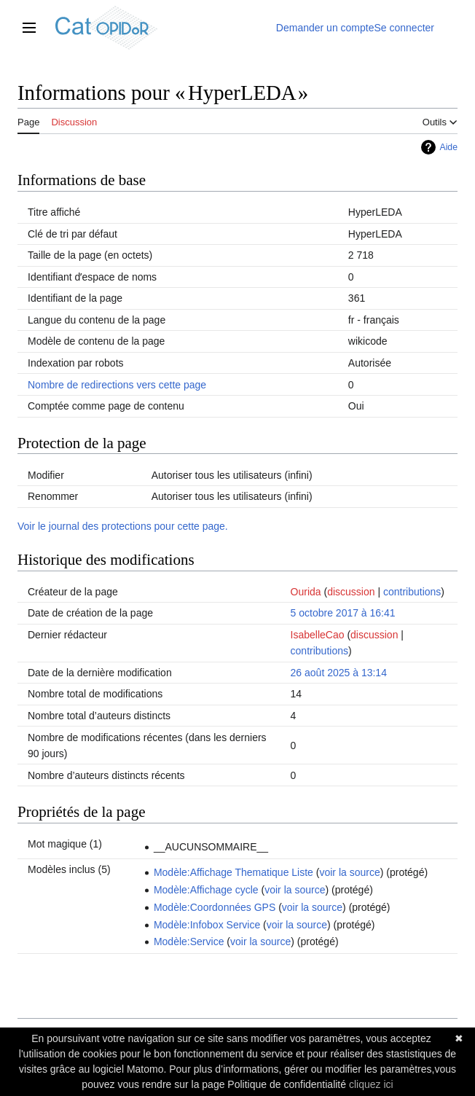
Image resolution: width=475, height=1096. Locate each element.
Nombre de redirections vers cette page (117, 385)
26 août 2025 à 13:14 (339, 672)
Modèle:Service (189, 941)
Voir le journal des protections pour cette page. (122, 526)
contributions (412, 592)
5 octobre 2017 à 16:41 (343, 613)
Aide (448, 147)
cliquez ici (371, 1084)
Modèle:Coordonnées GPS (214, 907)
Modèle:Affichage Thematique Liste (233, 872)
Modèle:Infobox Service (207, 925)
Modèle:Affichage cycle (206, 890)
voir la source (349, 872)
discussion (350, 592)
